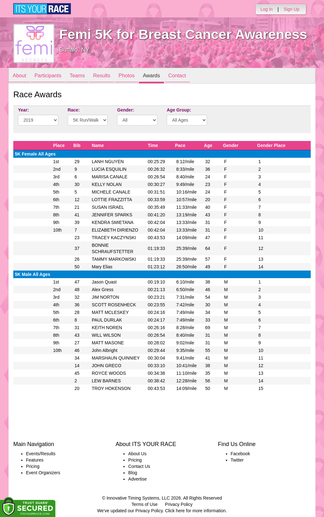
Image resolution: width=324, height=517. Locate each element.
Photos (137, 76)
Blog (132, 472)
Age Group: (179, 109)
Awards (164, 76)
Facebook (240, 453)
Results (110, 76)
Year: (23, 109)
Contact (193, 76)
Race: (74, 109)
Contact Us (139, 466)
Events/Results (40, 453)
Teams (83, 76)
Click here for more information (195, 510)
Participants (51, 76)
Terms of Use (145, 504)
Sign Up (291, 9)
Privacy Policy (178, 504)
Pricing (33, 466)
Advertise (137, 479)
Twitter (237, 460)
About (21, 76)
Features (34, 460)
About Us (137, 453)
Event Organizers (43, 472)
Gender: (125, 109)
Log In (266, 9)
